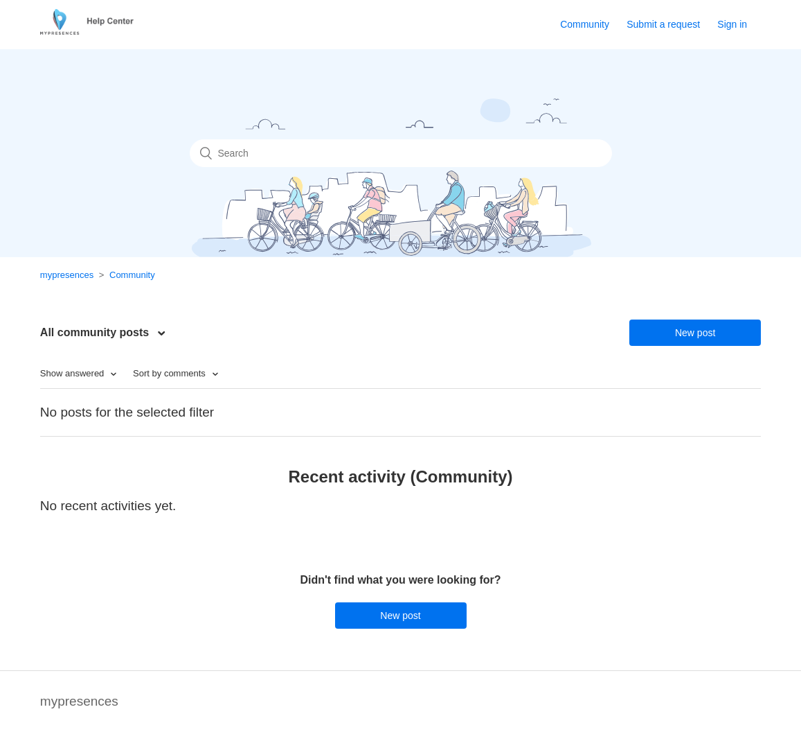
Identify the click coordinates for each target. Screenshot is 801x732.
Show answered (73, 373)
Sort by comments (170, 373)
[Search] (401, 153)
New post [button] (695, 332)
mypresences (66, 275)
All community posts (96, 332)
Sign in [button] (732, 24)
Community (584, 24)
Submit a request (663, 24)
